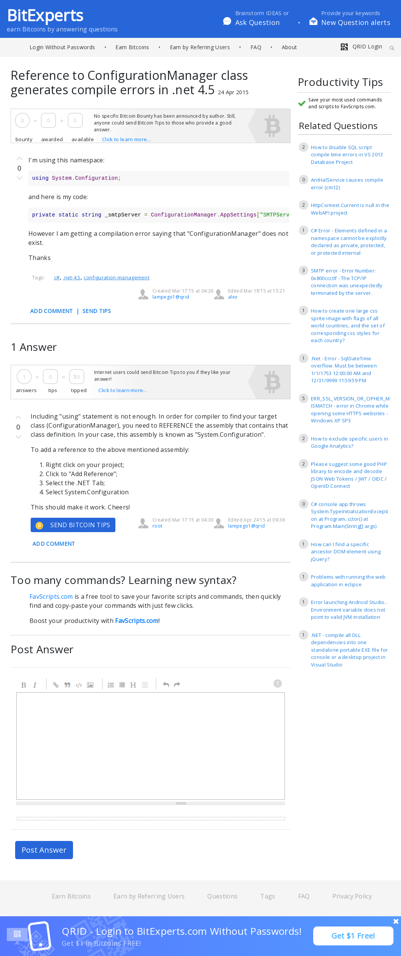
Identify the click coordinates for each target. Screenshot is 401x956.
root (157, 526)
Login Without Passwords (62, 47)
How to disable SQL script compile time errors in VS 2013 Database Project (347, 154)
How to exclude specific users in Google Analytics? (349, 442)
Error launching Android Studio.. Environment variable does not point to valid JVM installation (349, 609)
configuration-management (116, 277)
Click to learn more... (126, 139)
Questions (222, 896)
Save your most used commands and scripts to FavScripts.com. (345, 103)
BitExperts (45, 15)
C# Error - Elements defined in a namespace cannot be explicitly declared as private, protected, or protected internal (349, 241)
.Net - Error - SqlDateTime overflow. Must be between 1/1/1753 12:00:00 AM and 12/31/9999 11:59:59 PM (344, 369)
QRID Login (361, 46)
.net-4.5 (72, 277)
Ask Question (257, 22)
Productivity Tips (340, 82)
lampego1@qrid (170, 297)
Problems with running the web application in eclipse (348, 580)
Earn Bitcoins (132, 47)
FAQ (255, 47)
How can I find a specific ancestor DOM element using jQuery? (346, 551)
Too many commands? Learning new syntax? (123, 580)
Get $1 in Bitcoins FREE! (101, 943)
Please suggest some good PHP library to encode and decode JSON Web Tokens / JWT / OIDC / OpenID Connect (349, 475)
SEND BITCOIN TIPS (73, 525)
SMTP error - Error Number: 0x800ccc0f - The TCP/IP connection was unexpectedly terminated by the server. (347, 281)
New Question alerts (355, 22)
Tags (267, 896)
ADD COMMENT (51, 311)
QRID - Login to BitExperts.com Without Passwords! (182, 931)
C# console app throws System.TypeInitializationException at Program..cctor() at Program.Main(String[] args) (349, 515)
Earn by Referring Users (200, 47)
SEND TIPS (96, 311)
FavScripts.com (51, 596)
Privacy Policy (352, 896)
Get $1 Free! (353, 936)
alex (232, 297)
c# (57, 277)
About (289, 47)
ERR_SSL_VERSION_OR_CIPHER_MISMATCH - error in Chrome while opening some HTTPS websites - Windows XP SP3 (350, 409)
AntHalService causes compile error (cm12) (347, 183)
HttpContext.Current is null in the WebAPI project (350, 209)
